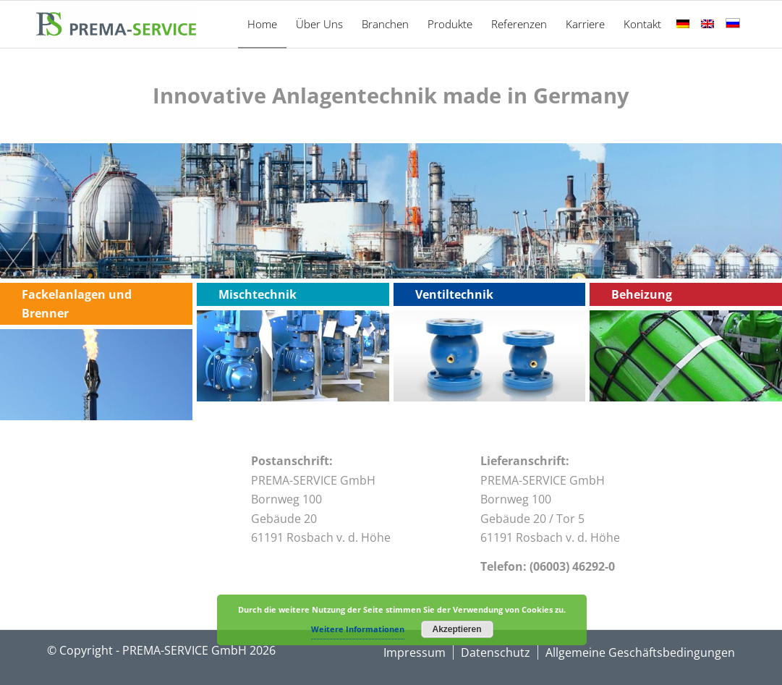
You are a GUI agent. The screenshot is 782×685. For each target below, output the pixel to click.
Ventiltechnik (454, 294)
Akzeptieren (456, 629)
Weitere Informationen (357, 629)
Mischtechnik (257, 294)
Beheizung (641, 294)
